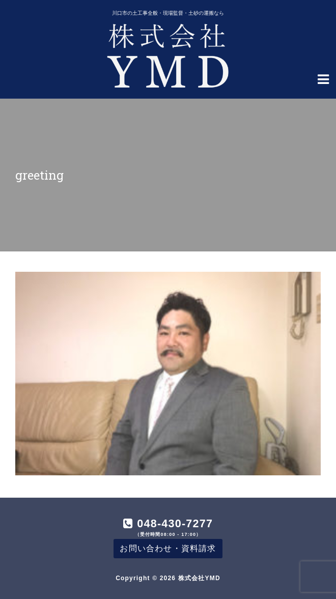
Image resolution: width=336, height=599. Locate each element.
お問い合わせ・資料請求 (168, 548)
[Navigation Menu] (323, 78)
